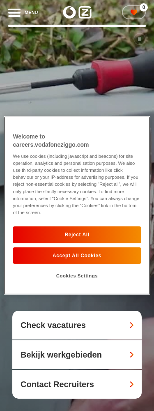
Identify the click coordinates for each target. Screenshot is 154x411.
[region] (77, 205)
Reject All (76, 235)
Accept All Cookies (77, 255)
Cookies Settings (77, 275)
